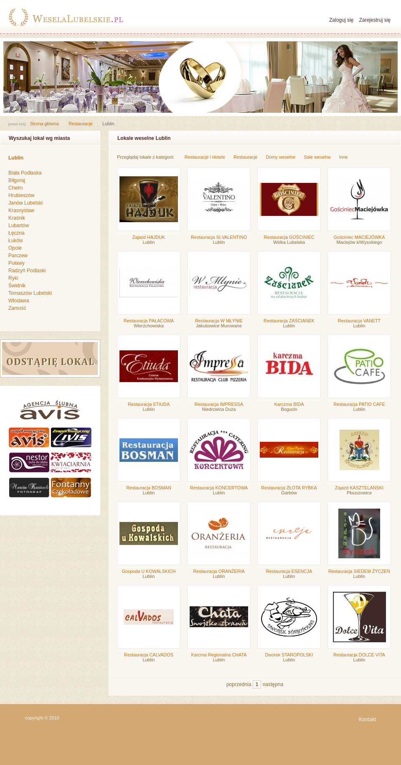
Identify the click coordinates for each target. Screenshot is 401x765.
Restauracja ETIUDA (149, 404)
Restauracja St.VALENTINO (219, 237)
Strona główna (44, 123)
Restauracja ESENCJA (289, 571)
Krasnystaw (21, 210)
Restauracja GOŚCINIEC (289, 237)
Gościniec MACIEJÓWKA (359, 237)
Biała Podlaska (24, 173)
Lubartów (18, 225)
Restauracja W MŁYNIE (219, 320)
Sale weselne (317, 157)
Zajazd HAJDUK (148, 237)
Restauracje (81, 123)
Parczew (18, 255)
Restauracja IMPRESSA (219, 404)
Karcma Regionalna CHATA (219, 654)
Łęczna (16, 233)
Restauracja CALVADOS (148, 654)
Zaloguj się (341, 20)
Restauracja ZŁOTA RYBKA (289, 487)
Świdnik (16, 286)
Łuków (15, 240)
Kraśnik (16, 218)
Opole (15, 248)
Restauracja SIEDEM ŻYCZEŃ (359, 571)
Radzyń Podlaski (27, 271)
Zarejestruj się (375, 20)
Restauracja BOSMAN (148, 487)
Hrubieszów (21, 195)
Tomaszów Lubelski (30, 293)
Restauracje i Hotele (205, 157)
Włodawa (18, 301)
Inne (343, 157)
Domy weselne (281, 157)
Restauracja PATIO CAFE (359, 404)
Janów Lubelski (25, 203)
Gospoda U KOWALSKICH (148, 571)
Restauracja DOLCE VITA (359, 654)
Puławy (16, 263)
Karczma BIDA (289, 404)
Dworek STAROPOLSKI (289, 654)
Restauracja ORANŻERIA (219, 571)
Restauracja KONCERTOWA (219, 487)
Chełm (15, 188)
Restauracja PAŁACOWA (149, 320)
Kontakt (367, 719)
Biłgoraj (16, 180)
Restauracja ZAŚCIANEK (289, 320)
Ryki (13, 278)
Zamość (17, 308)
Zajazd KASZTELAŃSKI (359, 487)
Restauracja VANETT (359, 320)
